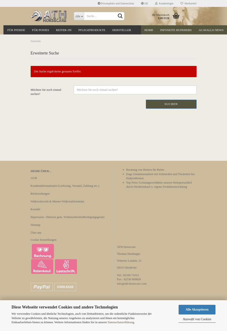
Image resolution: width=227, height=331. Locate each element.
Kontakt (35, 209)
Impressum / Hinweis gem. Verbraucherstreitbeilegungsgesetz (68, 217)
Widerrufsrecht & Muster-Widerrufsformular (57, 201)
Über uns (36, 232)
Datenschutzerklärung (121, 322)
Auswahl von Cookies (197, 319)
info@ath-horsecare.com (132, 283)
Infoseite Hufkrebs (176, 30)
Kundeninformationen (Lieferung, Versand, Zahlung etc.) (65, 185)
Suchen (171, 104)
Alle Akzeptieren (197, 309)
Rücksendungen (40, 193)
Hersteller (121, 30)
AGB (34, 178)
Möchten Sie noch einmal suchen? (46, 92)
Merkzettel (188, 3)
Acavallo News (211, 30)
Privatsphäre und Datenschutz (116, 3)
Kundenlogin (164, 3)
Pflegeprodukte (91, 30)
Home (148, 30)
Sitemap (36, 224)
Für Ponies (40, 30)
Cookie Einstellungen (43, 239)
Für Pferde (16, 30)
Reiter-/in (63, 30)
